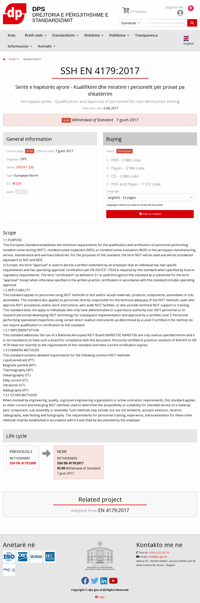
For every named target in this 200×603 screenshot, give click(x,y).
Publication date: (92, 108)
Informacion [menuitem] (18, 46)
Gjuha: (10, 192)
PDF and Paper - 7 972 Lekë (133, 184)
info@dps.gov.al (157, 556)
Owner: (10, 167)
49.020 (16, 183)
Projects (14, 59)
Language (112, 191)
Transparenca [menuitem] (146, 35)
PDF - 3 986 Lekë (123, 160)
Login (101, 597)
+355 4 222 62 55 (158, 552)
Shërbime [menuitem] (92, 35)
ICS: (8, 183)
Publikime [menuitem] (117, 35)
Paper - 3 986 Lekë (125, 168)
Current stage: (15, 151)
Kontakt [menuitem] (45, 46)
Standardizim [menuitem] (63, 35)
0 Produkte (134, 11)
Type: (9, 175)
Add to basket (150, 214)
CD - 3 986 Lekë (122, 176)
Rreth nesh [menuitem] (34, 35)
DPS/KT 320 (25, 167)
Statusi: (110, 151)
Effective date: (45, 151)
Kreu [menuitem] (11, 35)
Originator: (13, 159)
